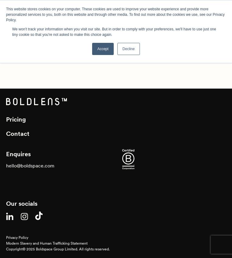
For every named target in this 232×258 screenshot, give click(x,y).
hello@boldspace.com (30, 166)
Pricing (16, 119)
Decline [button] (129, 49)
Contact (17, 134)
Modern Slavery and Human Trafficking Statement (47, 243)
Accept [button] (103, 49)
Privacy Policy (17, 237)
